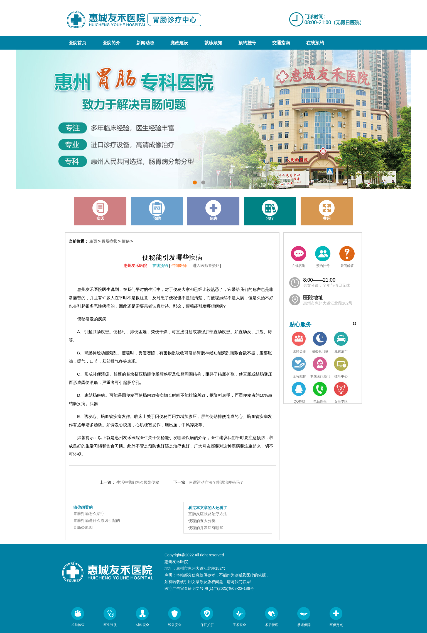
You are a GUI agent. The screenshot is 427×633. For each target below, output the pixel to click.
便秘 (125, 241)
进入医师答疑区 (206, 265)
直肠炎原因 (83, 527)
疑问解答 (347, 257)
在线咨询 (298, 257)
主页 (93, 241)
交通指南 (281, 42)
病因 (100, 210)
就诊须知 (213, 42)
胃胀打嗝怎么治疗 (88, 513)
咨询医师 (181, 265)
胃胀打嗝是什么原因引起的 (96, 520)
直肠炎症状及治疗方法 (207, 514)
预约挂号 (247, 42)
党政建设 (179, 42)
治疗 (270, 210)
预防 (157, 210)
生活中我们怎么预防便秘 (137, 482)
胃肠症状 (109, 241)
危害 (213, 210)
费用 (327, 210)
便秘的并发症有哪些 (205, 527)
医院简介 (111, 42)
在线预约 (315, 42)
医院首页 (77, 42)
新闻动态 (145, 42)
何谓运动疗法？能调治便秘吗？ (216, 482)
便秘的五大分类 (201, 520)
